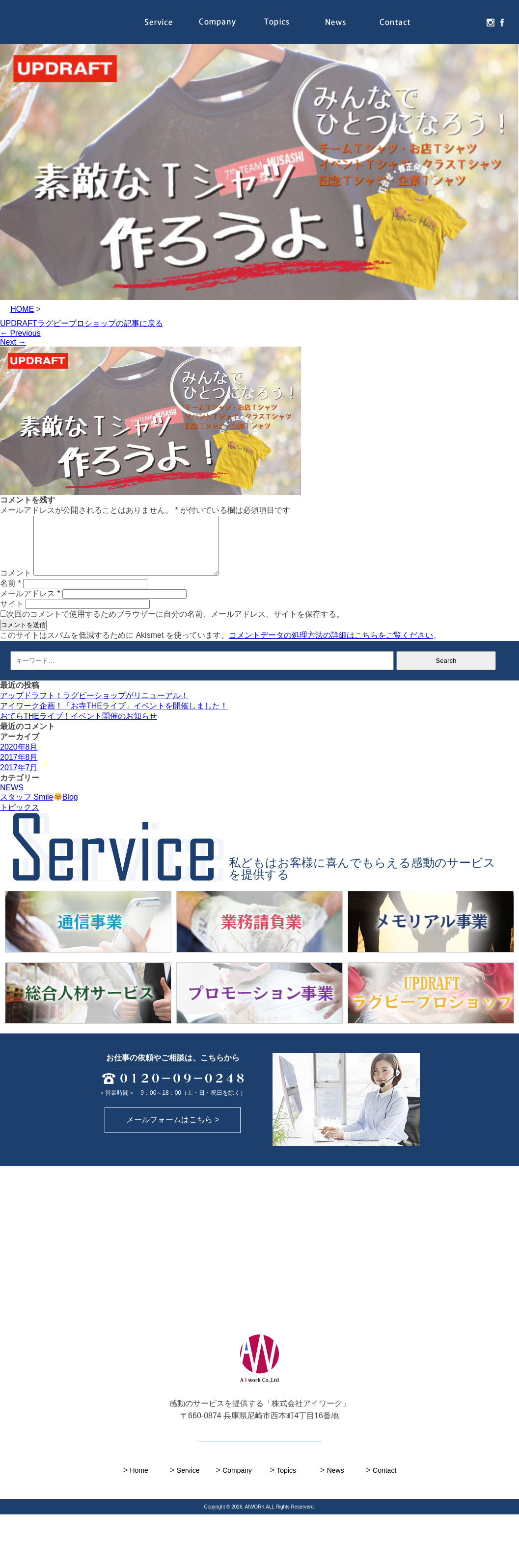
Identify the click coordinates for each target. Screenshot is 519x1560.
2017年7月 (19, 779)
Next (13, 342)
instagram (489, 22)
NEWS (12, 799)
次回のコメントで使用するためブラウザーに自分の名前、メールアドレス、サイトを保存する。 (175, 626)
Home (135, 1515)
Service (158, 22)
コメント (15, 584)
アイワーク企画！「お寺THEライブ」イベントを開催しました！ (114, 717)
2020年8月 (19, 759)
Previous (20, 333)
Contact (394, 22)
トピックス (19, 819)
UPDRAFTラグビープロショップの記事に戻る (81, 323)
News (335, 22)
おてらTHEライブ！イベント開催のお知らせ (78, 728)
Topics (276, 22)
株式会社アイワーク (70, 22)
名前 (10, 595)
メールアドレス (30, 605)
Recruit (453, 22)
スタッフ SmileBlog (39, 809)
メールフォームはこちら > (172, 1165)
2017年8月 (19, 769)
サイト (12, 615)
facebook (500, 22)
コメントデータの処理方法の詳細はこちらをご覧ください (331, 647)
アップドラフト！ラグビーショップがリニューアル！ (94, 707)
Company (217, 22)
